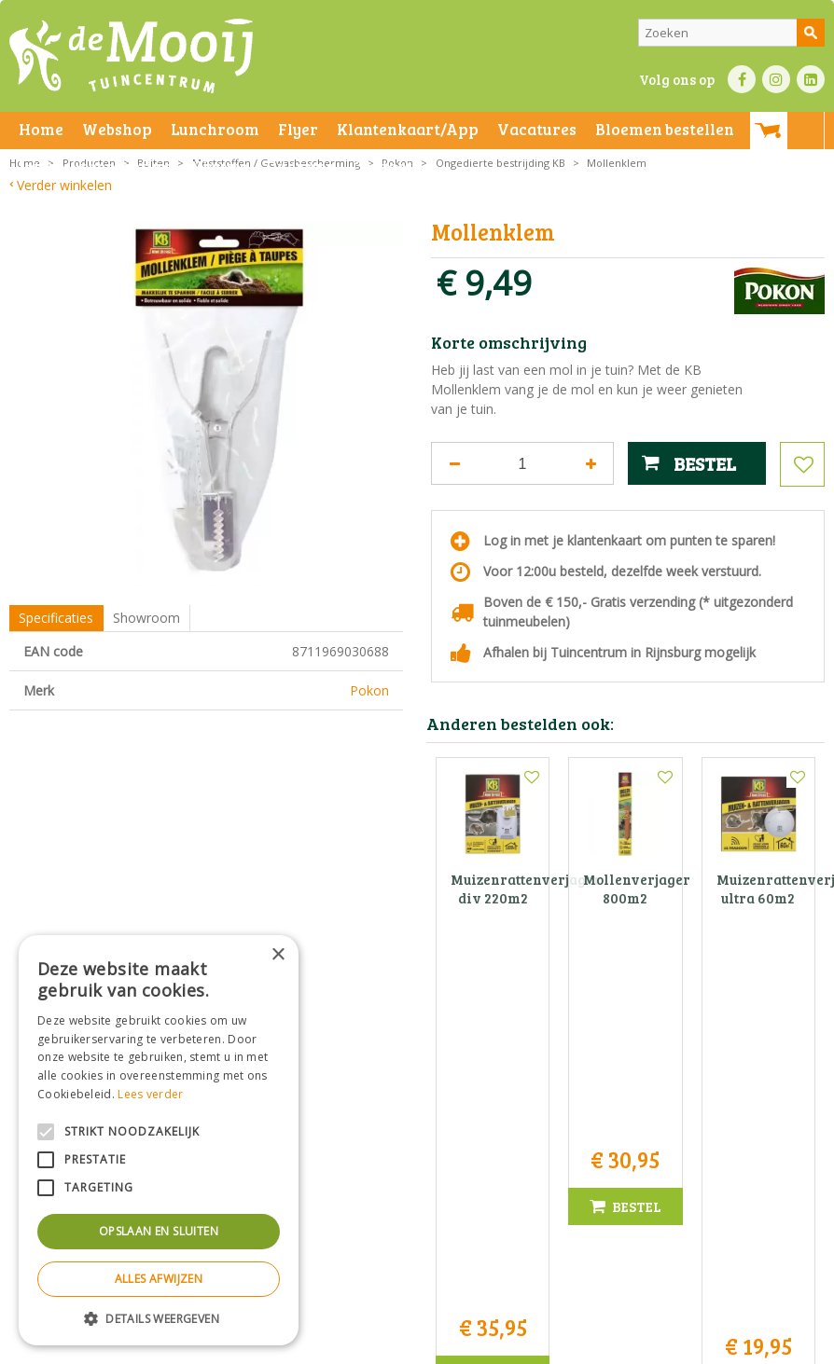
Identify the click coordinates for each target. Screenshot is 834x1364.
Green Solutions (532, 1345)
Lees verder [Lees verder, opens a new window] (150, 1094)
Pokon (369, 690)
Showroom (146, 618)
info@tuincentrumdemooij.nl (422, 1181)
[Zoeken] (731, 33)
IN (776, 79)
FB (742, 79)
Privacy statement (321, 1345)
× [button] (278, 955)
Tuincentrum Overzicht (644, 1345)
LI (811, 79)
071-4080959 (422, 1161)
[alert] (159, 1140)
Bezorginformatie (421, 1345)
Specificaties (56, 618)
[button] (158, 1318)
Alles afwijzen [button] (159, 1279)
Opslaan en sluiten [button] (158, 1231)
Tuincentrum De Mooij (417, 1102)
